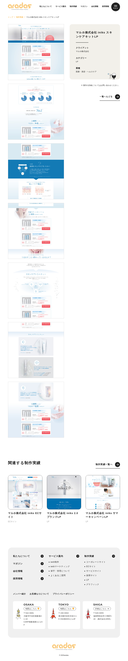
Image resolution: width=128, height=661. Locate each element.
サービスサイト (93, 571)
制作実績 (73, 6)
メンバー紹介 (19, 594)
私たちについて (46, 6)
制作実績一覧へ (108, 464)
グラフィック (92, 584)
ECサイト (91, 566)
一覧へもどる (110, 96)
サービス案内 (61, 6)
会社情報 (94, 6)
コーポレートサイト (96, 562)
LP (77, 61)
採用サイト (91, 575)
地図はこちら (31, 609)
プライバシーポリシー (63, 594)
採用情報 (105, 6)
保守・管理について (60, 571)
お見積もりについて (39, 594)
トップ (10, 17)
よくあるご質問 (58, 575)
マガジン (84, 6)
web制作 (55, 562)
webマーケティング (60, 566)
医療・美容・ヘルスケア (86, 72)
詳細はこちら (100, 609)
